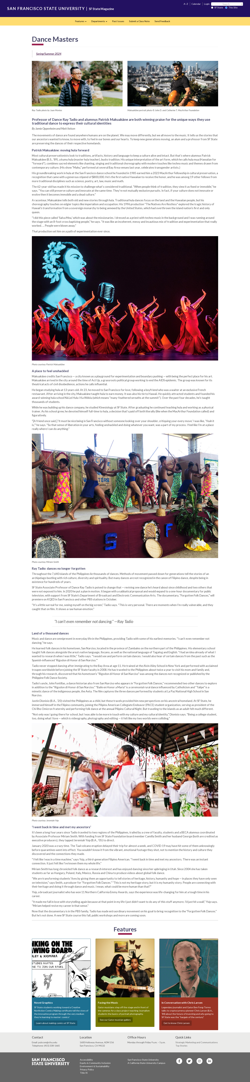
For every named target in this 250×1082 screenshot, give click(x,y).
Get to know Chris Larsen (177, 1023)
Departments (100, 22)
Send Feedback (162, 21)
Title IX (84, 1072)
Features (82, 22)
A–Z (186, 3)
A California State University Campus (146, 1063)
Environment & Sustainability (94, 1066)
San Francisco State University (143, 1059)
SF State (217, 7)
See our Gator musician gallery (115, 1019)
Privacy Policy (87, 1069)
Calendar (196, 3)
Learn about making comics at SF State (55, 1023)
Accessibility (86, 1059)
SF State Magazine (101, 9)
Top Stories (181, 1045)
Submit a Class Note (139, 21)
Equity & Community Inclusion (95, 1063)
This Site (231, 7)
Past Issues (118, 21)
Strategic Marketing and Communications (196, 1042)
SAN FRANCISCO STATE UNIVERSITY (46, 8)
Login (207, 3)
